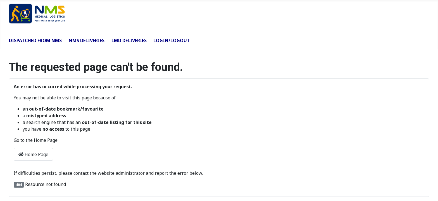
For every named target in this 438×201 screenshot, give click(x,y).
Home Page (33, 154)
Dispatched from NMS (35, 40)
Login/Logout (171, 40)
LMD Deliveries (129, 40)
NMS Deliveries (86, 40)
